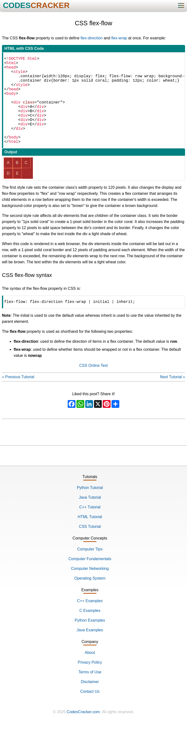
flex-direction (92, 38)
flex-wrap (119, 38)
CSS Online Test (93, 386)
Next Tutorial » (172, 397)
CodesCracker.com (83, 732)
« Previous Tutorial (18, 397)
